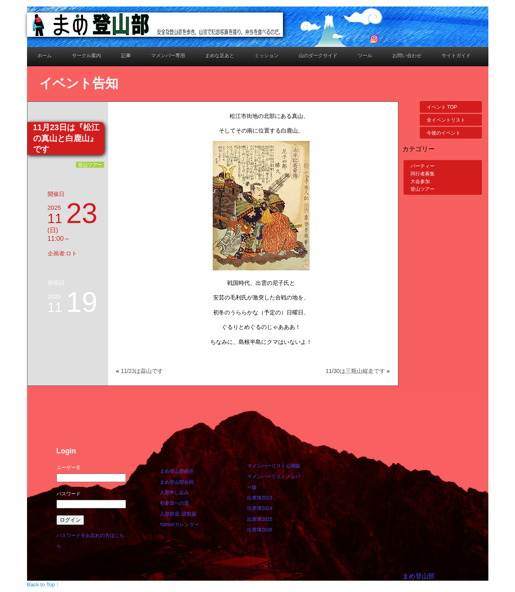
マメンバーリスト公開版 (273, 466)
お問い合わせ (406, 56)
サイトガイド (456, 56)
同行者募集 (422, 174)
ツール (365, 56)
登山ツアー (90, 164)
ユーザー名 (69, 467)
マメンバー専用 (168, 56)
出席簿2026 (259, 530)
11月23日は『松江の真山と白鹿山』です (66, 138)
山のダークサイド (318, 56)
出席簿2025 (259, 519)
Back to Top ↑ (43, 584)
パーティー (422, 166)
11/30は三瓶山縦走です (355, 371)
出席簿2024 (259, 508)
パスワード (69, 494)
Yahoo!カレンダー (179, 524)
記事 (126, 56)
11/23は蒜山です (142, 371)
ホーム (44, 56)
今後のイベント (444, 133)
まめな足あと (219, 56)
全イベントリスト (446, 120)
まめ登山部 (418, 576)
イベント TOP (442, 107)
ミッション (266, 56)
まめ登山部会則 (177, 482)
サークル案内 (86, 56)
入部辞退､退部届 (178, 514)
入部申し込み (174, 492)
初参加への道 (174, 503)
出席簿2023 (259, 498)
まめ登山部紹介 (177, 471)
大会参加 (420, 181)
